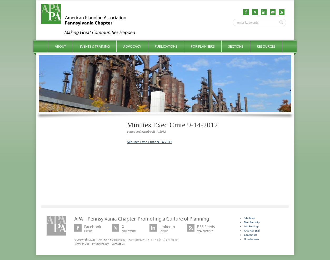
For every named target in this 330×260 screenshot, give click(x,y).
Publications (166, 46)
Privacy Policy (100, 244)
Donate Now (251, 239)
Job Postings (251, 226)
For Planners (203, 46)
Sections (235, 46)
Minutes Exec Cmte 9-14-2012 (149, 141)
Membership (251, 222)
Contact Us (118, 244)
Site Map (249, 218)
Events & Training (94, 46)
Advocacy (132, 46)
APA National (252, 230)
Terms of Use (81, 244)
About (60, 46)
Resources (266, 46)
